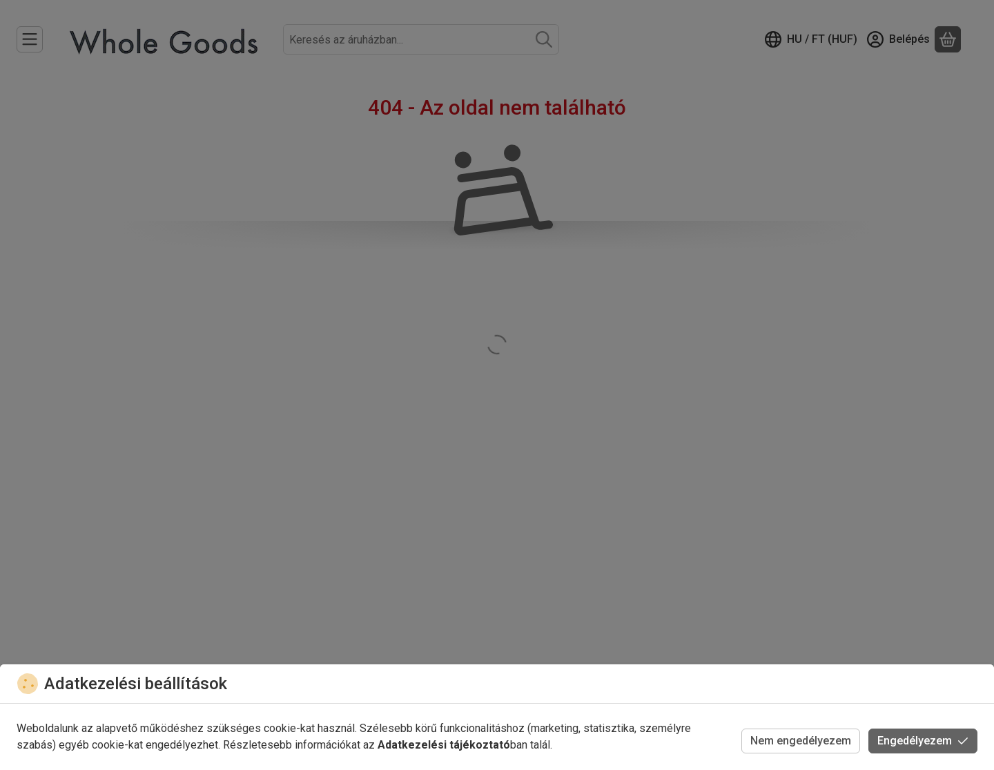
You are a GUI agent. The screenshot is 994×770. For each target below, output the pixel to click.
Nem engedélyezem (800, 740)
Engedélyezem (922, 740)
